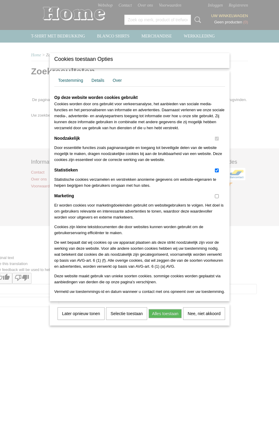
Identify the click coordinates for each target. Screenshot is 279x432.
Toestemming (70, 88)
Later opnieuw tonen (81, 321)
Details (97, 88)
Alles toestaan (165, 321)
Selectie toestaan (127, 321)
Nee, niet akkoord (204, 321)
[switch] (217, 146)
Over (117, 88)
